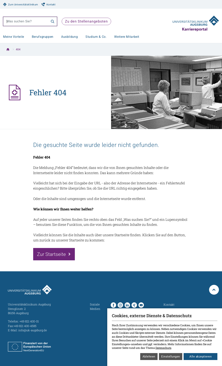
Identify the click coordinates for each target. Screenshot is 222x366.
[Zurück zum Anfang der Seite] (214, 290)
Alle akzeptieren (200, 356)
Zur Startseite (51, 254)
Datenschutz (163, 348)
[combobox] (25, 21)
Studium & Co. (95, 37)
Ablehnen (149, 356)
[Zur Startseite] (196, 21)
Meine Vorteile (13, 37)
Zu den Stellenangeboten (86, 21)
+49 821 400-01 (29, 321)
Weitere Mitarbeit (126, 37)
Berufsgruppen (42, 37)
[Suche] (52, 21)
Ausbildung (69, 37)
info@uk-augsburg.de (32, 330)
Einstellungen (170, 356)
